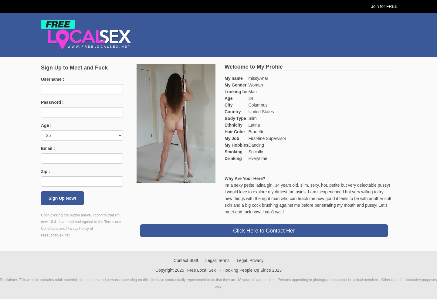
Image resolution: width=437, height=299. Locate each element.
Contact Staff (186, 260)
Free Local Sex (201, 270)
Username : (52, 79)
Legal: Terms (217, 260)
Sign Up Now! (62, 198)
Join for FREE (384, 6)
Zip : (45, 171)
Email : (48, 148)
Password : (52, 102)
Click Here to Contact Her (264, 231)
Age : (46, 125)
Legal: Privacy (250, 260)
